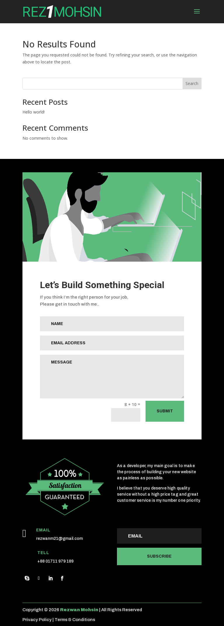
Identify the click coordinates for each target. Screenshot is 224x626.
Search (192, 83)
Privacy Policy (37, 619)
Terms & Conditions (75, 619)
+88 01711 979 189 (55, 561)
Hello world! (33, 112)
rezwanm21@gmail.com (59, 538)
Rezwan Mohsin (79, 609)
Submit (165, 411)
